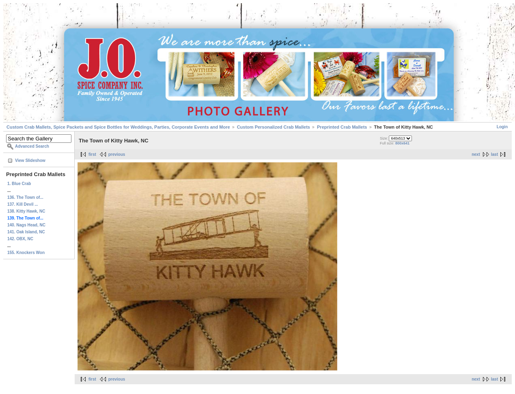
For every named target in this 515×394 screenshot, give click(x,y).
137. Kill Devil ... (22, 204)
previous (116, 154)
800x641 (402, 143)
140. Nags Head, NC (26, 225)
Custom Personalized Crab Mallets (273, 127)
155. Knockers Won (26, 252)
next (476, 154)
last (494, 154)
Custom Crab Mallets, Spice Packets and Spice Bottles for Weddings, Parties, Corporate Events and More (118, 127)
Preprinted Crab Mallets (342, 127)
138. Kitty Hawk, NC (26, 211)
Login (502, 127)
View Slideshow (30, 160)
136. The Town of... (25, 197)
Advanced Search (32, 146)
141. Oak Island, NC (26, 232)
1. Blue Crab (19, 183)
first (92, 154)
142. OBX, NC (20, 239)
